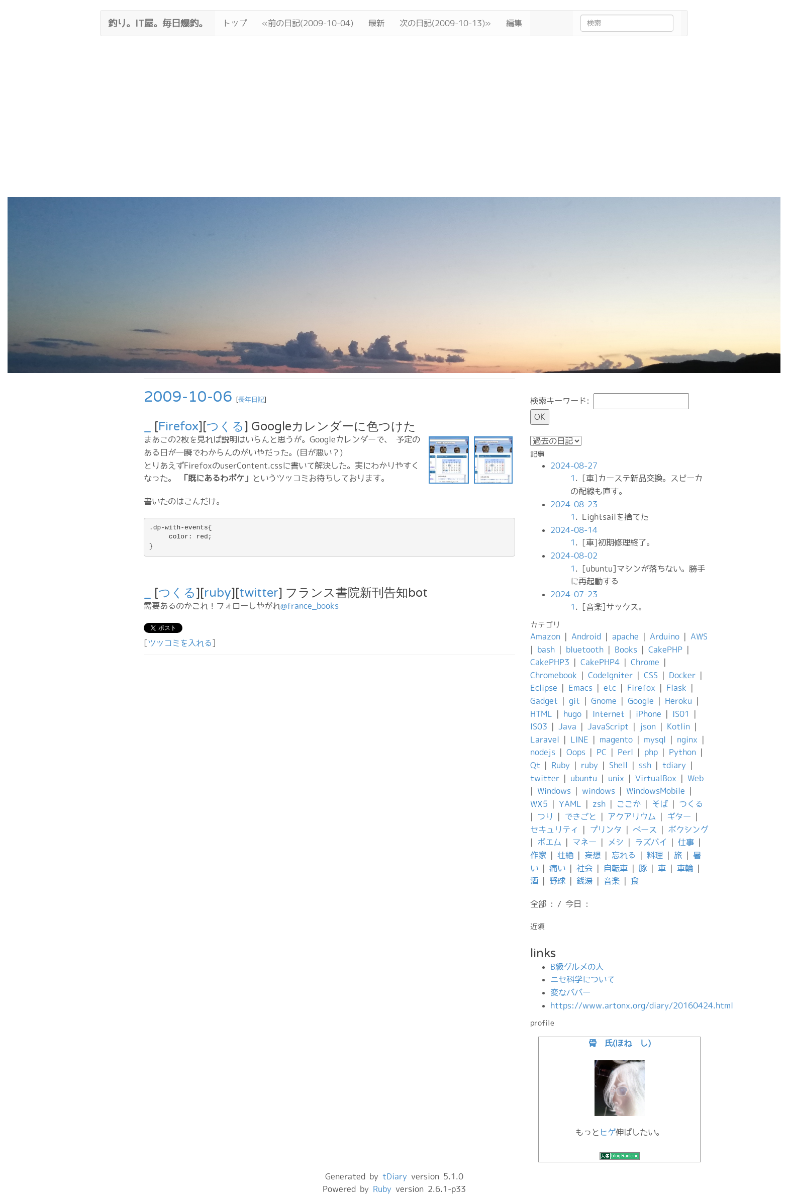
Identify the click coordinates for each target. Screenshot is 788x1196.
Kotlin (678, 726)
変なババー (570, 992)
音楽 (612, 881)
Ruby (560, 765)
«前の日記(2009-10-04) (307, 23)
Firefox (178, 426)
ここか (629, 804)
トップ (235, 23)
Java (567, 726)
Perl (625, 752)
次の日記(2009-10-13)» (445, 23)
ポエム (549, 842)
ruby (217, 593)
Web (695, 778)
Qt (535, 765)
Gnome (604, 701)
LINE (579, 739)
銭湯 (584, 881)
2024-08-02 (574, 555)
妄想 (592, 855)
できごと (580, 816)
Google (641, 701)
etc (610, 688)
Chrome (645, 662)
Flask (676, 688)
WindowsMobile (655, 791)
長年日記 (251, 400)
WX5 (539, 804)
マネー (584, 842)
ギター (679, 816)
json (648, 726)
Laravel (544, 739)
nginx (687, 739)
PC (602, 752)
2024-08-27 (574, 466)
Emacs (580, 688)
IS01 (681, 714)
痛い (557, 868)
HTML (541, 714)
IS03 (538, 726)
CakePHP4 (600, 662)
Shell (618, 765)
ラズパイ (651, 842)
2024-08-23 (574, 504)
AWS (699, 636)
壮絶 (565, 855)
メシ (616, 842)
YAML (570, 804)
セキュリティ (554, 829)
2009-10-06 (188, 397)
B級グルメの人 (577, 967)
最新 (376, 23)
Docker (682, 675)
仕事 (686, 842)
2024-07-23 (574, 594)
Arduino (664, 636)
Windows (554, 791)
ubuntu (583, 778)
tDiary (394, 1176)
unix (616, 778)
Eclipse (543, 688)
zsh (599, 804)
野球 (557, 881)
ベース (645, 829)
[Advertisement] (394, 121)
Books (626, 650)
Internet (609, 714)
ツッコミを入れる (180, 643)
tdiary (674, 765)
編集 (514, 23)
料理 (655, 855)
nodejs (542, 752)
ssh (645, 765)
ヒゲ (608, 1132)
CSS (651, 675)
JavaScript (608, 726)
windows (598, 791)
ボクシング (688, 829)
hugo (572, 714)
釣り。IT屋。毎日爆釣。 (158, 22)
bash (546, 650)
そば (660, 804)
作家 (538, 855)
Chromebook (553, 675)
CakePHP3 (549, 662)
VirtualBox (655, 778)
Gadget (544, 701)
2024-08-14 (574, 530)
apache (625, 636)
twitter (258, 593)
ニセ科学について (582, 979)
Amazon (545, 636)
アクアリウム (632, 816)
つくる (225, 426)
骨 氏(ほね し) (619, 1043)
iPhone (648, 714)
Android (586, 636)
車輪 (685, 868)
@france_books (309, 606)
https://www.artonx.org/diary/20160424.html (641, 1005)
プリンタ (605, 829)
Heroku (678, 701)
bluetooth (585, 650)
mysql (655, 739)
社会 (584, 868)
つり (545, 816)
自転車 (616, 868)
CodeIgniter (610, 675)
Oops (575, 752)
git (574, 701)
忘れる (624, 855)
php (651, 752)
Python (682, 752)
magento (616, 739)
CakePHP (665, 650)
